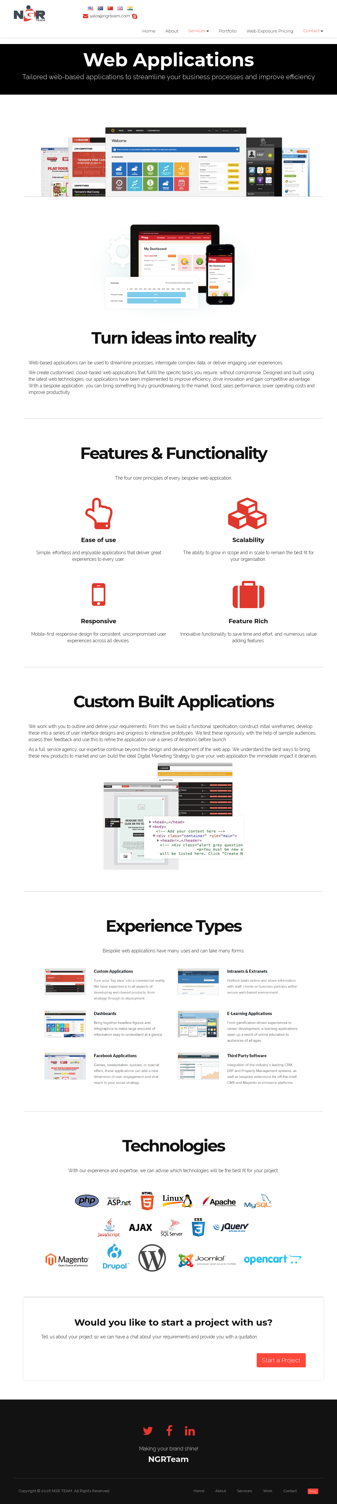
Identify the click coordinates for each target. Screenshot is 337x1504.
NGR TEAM (62, 1491)
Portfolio (228, 31)
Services (196, 30)
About (171, 31)
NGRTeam (168, 1459)
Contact (311, 30)
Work (267, 1491)
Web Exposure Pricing (269, 31)
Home (148, 31)
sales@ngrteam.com (110, 15)
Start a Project (281, 1360)
